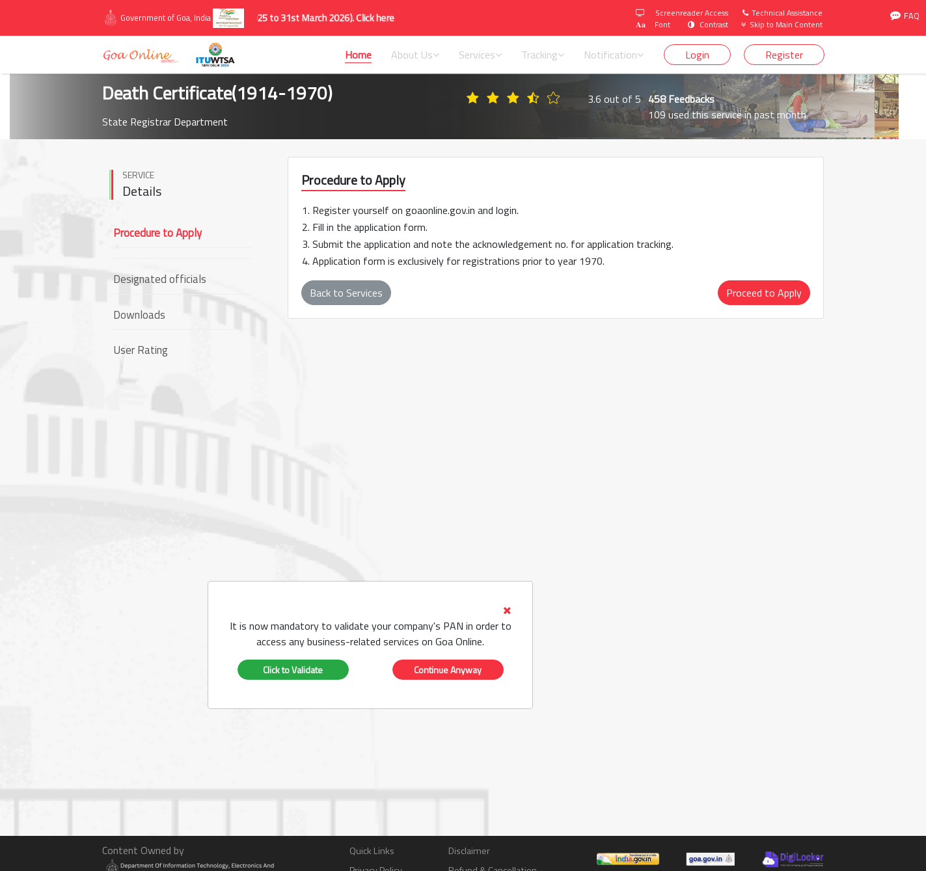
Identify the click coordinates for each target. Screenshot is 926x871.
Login (697, 54)
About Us (415, 54)
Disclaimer (469, 851)
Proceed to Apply (764, 293)
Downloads (139, 314)
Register (784, 54)
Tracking (542, 54)
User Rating (140, 350)
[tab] (370, 625)
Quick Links (371, 851)
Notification (614, 54)
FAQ (904, 16)
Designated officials (159, 279)
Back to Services (346, 293)
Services (480, 54)
